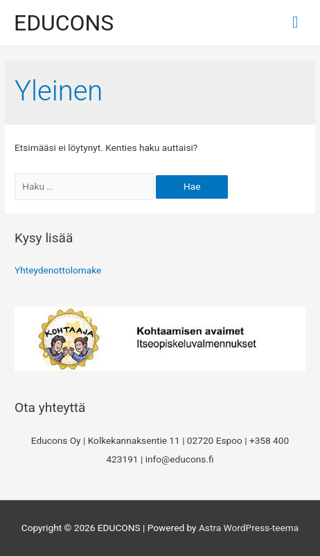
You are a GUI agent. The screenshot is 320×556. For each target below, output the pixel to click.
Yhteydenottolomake (58, 270)
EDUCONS (64, 23)
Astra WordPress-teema (249, 527)
